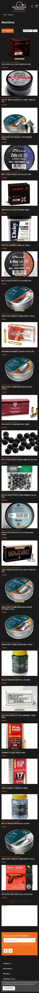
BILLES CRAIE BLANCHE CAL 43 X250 (15, 823)
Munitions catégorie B (9, 909)
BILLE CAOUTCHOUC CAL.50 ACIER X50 (16, 281)
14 (23, 901)
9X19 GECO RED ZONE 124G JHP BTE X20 (17, 894)
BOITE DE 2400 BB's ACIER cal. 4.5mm (16, 245)
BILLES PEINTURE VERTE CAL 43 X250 (16, 680)
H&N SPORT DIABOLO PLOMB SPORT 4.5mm (18, 316)
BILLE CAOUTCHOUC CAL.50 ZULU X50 (16, 174)
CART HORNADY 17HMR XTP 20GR (14, 788)
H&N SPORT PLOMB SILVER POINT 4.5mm (17, 645)
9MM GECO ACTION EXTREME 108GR (15, 210)
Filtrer (7, 31)
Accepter (9, 988)
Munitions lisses (7, 916)
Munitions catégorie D (9, 912)
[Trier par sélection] (27, 31)
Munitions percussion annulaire (12, 917)
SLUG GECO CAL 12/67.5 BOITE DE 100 (16, 64)
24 (35, 30)
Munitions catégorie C (9, 911)
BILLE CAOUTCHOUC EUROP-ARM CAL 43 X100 (19, 460)
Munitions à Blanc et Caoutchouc (12, 919)
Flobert (5, 922)
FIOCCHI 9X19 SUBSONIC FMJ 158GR (15, 424)
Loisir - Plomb (6, 921)
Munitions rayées (8, 914)
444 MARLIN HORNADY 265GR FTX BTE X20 (18, 352)
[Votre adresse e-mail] (17, 940)
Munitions (4, 906)
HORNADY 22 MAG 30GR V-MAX (13, 753)
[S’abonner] (33, 940)
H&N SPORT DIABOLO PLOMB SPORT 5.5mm (18, 859)
